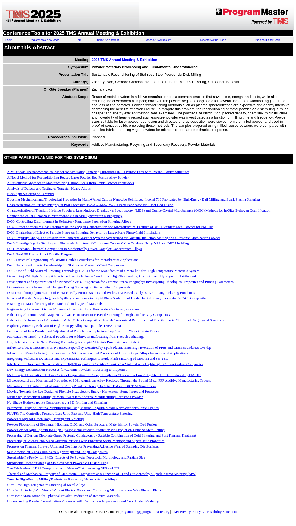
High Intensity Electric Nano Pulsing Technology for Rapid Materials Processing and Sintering (74, 342)
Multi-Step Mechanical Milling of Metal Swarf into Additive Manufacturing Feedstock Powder (75, 397)
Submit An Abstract (107, 39)
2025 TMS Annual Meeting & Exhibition (124, 60)
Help (79, 39)
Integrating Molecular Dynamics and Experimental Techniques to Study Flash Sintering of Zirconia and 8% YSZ (87, 358)
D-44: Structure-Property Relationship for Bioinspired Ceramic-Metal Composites (65, 265)
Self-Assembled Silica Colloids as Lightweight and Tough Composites (57, 452)
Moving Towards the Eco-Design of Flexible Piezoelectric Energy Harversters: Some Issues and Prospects (83, 391)
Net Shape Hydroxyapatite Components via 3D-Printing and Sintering (57, 402)
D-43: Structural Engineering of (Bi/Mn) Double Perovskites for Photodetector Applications (72, 260)
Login (8, 39)
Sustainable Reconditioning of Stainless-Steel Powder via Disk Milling (57, 463)
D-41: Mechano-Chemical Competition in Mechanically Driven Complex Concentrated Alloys (74, 249)
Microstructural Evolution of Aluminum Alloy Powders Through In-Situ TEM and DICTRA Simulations (81, 386)
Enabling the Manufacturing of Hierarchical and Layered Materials (54, 304)
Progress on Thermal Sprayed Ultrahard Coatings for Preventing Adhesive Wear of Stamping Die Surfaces (83, 446)
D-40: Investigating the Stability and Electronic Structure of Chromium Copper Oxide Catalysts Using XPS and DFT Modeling (98, 243)
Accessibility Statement (220, 512)
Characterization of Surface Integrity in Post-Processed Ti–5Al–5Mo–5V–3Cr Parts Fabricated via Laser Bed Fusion (90, 205)
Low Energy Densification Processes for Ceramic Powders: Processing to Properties (67, 369)
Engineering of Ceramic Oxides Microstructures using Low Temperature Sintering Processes (73, 309)
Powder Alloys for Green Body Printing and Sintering (45, 419)
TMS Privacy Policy (186, 512)
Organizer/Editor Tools (267, 39)
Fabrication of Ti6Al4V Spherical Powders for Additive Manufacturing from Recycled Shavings (75, 336)
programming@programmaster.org (144, 512)
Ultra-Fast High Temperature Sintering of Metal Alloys (46, 485)
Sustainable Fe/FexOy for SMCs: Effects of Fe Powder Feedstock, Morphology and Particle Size (76, 457)
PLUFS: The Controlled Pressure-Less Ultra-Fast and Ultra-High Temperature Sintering (70, 413)
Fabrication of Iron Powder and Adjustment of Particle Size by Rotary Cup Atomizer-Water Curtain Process (83, 331)
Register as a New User (44, 39)
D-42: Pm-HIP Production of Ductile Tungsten (40, 254)
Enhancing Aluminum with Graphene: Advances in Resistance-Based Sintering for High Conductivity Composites (88, 315)
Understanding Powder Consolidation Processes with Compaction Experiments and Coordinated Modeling (83, 501)
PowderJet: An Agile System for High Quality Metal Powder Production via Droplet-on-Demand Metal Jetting (86, 430)
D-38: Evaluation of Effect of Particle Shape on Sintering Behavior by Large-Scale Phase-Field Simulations (84, 232)
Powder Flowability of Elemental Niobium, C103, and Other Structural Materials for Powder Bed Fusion (82, 424)
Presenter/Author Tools (212, 39)
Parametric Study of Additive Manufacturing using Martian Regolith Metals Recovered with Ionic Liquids (83, 408)
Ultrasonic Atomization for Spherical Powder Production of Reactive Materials (63, 496)
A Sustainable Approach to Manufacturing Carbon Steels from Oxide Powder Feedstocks (70, 183)
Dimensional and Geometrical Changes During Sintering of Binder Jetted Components (68, 287)
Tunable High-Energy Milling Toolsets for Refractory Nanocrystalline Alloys (62, 479)
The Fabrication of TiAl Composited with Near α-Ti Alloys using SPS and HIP (63, 468)
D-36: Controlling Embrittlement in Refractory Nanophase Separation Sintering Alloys (69, 221)
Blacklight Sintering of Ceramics (30, 194)
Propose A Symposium (157, 39)
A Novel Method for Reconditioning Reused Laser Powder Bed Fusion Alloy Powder (68, 177)
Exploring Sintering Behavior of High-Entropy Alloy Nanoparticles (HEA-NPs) (64, 326)
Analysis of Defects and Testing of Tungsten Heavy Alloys (49, 188)
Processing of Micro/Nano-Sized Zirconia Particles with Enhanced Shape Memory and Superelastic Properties (85, 441)
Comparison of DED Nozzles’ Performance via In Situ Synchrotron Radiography (64, 216)
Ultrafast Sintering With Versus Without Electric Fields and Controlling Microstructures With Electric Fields (84, 490)
